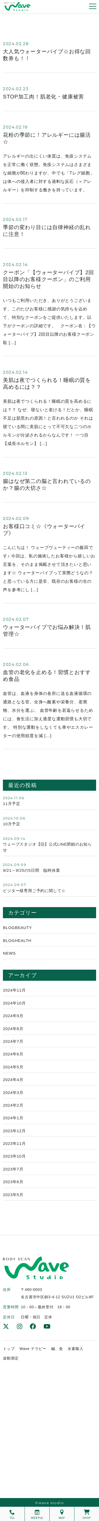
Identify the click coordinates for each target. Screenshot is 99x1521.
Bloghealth (17, 940)
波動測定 (10, 1358)
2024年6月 (13, 1054)
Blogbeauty (17, 927)
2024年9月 (13, 1015)
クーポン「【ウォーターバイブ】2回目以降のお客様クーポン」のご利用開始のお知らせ (48, 279)
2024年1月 (13, 1118)
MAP (62, 1514)
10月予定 (11, 824)
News (9, 953)
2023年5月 (13, 1194)
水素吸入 (75, 1349)
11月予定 (11, 803)
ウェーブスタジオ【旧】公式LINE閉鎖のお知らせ (47, 847)
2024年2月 (13, 1105)
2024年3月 (13, 1092)
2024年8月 (13, 1028)
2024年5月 (13, 1067)
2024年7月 (13, 1041)
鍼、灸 (57, 1349)
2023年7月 (13, 1169)
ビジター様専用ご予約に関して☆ (34, 890)
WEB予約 (37, 1514)
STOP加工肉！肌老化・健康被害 (43, 96)
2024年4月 (13, 1079)
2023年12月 (14, 1131)
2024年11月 (14, 990)
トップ (9, 1349)
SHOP (87, 1514)
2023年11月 (14, 1143)
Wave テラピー (33, 1349)
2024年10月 (14, 1003)
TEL (12, 1514)
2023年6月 (13, 1181)
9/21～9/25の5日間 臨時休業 (31, 870)
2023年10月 (14, 1156)
